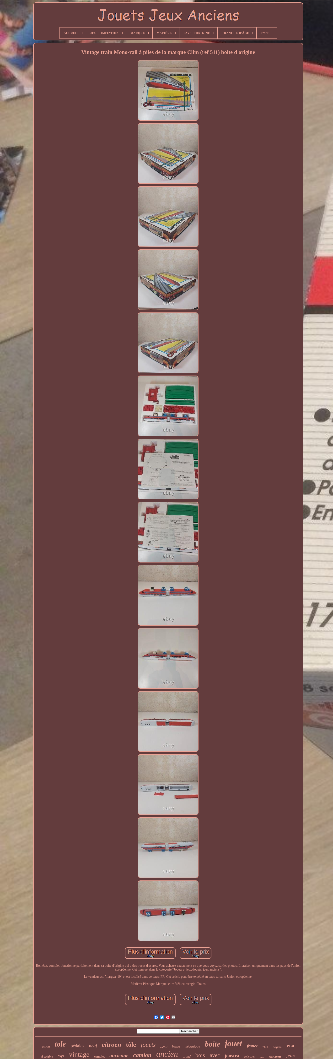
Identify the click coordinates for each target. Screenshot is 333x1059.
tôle (131, 1044)
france (252, 1046)
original (277, 1047)
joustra (232, 1055)
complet (99, 1056)
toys (61, 1056)
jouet (233, 1043)
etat (291, 1045)
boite (212, 1044)
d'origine (47, 1056)
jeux (290, 1055)
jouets (148, 1044)
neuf (93, 1045)
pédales (77, 1045)
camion (142, 1055)
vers (265, 1046)
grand (187, 1056)
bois (200, 1055)
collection (249, 1056)
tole (60, 1044)
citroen (111, 1044)
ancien (167, 1053)
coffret (163, 1047)
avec (215, 1055)
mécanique (192, 1046)
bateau (176, 1046)
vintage (79, 1054)
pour (262, 1057)
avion (46, 1046)
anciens (275, 1056)
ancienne (118, 1055)
